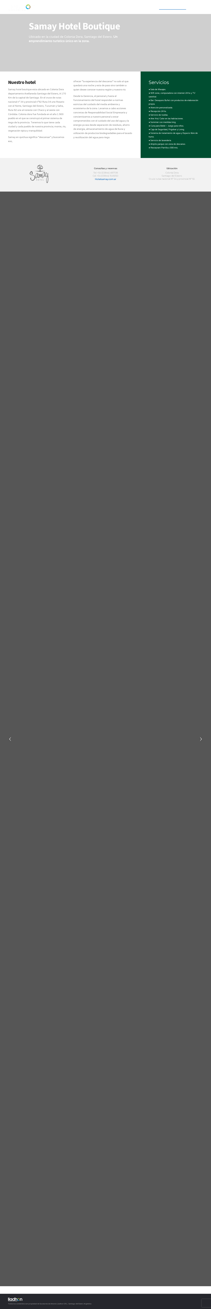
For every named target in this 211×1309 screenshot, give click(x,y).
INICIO (119, 7)
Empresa (133, 7)
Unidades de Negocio (172, 7)
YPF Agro (148, 7)
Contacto (197, 7)
